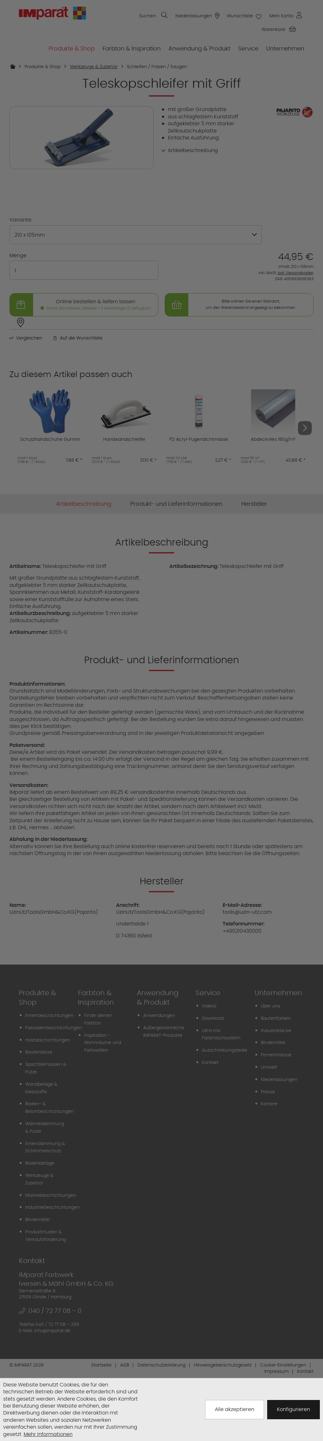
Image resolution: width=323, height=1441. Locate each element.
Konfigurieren (293, 1409)
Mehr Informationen (48, 1434)
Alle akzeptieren (234, 1409)
